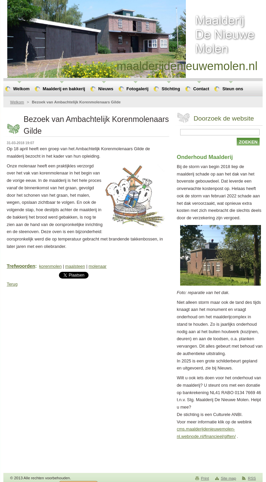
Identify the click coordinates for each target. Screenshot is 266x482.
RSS (252, 478)
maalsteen (75, 266)
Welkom (17, 102)
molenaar (97, 266)
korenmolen (50, 266)
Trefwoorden (21, 266)
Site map (228, 478)
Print (205, 478)
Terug (12, 284)
